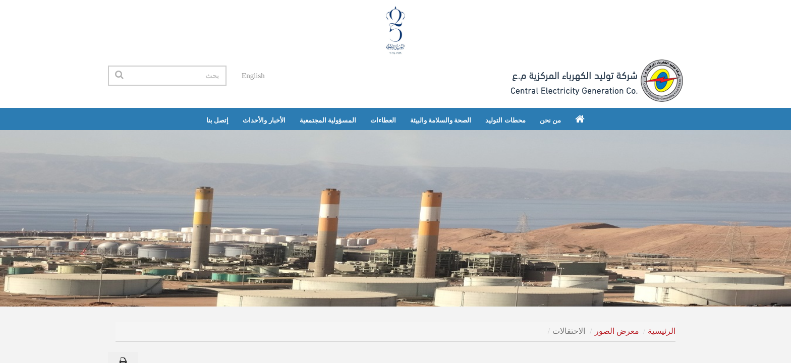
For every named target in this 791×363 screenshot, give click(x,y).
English (253, 76)
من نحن (550, 120)
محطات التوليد (505, 120)
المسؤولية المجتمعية (328, 120)
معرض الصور (617, 331)
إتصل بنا (217, 120)
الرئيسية (661, 331)
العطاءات (383, 120)
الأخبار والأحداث (264, 120)
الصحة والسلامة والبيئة (441, 120)
